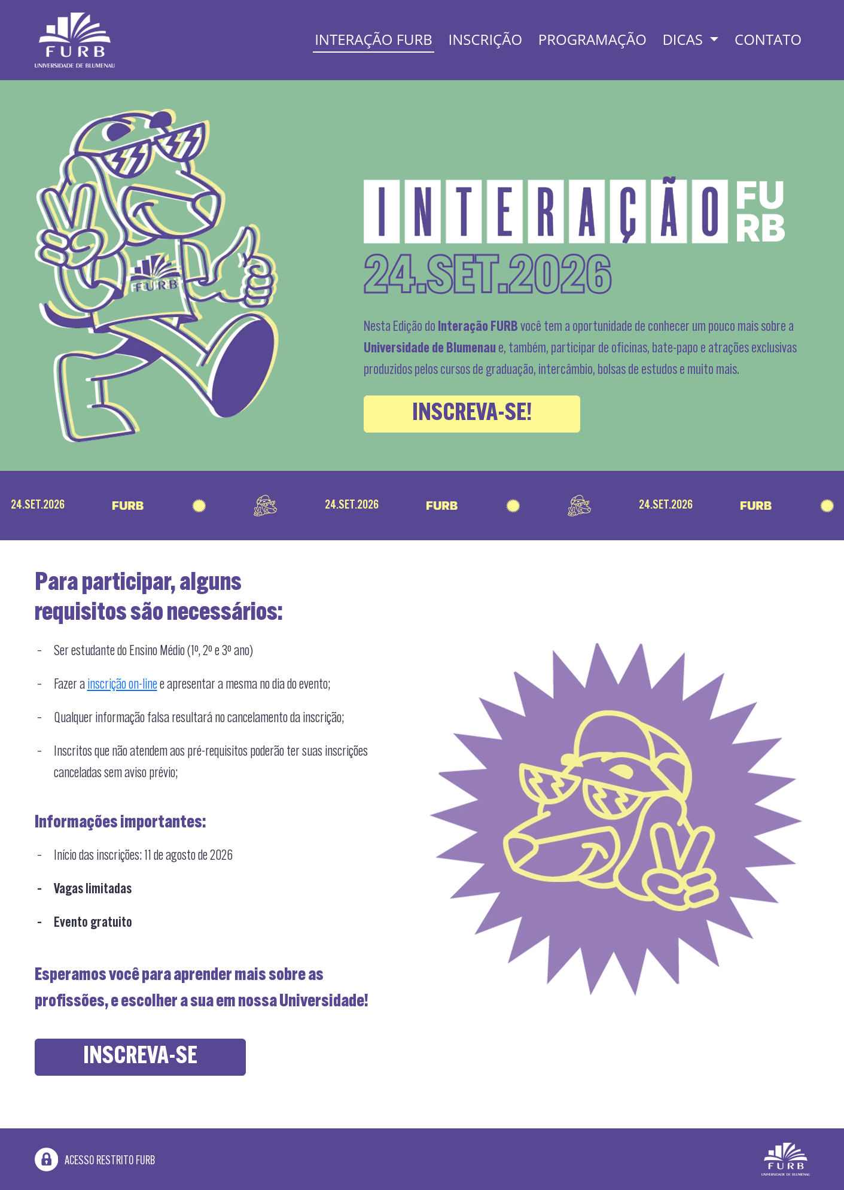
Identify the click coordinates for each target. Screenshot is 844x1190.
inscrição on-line (122, 685)
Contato (768, 39)
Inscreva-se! (472, 414)
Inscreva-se (140, 1057)
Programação (592, 39)
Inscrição (486, 39)
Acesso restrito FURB (95, 1161)
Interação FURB (373, 39)
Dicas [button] (684, 39)
